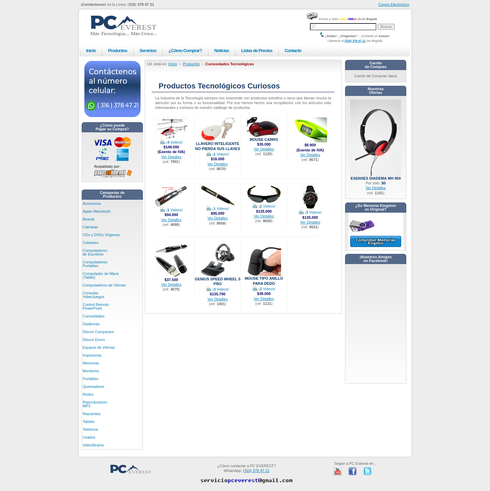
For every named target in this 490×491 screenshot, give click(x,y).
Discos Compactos (98, 332)
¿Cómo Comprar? (185, 50)
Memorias (91, 363)
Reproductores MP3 (95, 404)
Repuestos (92, 414)
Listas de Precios (256, 50)
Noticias (221, 50)
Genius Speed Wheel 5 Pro (217, 279)
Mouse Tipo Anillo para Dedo (264, 279)
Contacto (292, 50)
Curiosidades (93, 316)
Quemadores (93, 386)
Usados (89, 437)
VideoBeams (93, 445)
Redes (88, 394)
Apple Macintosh (96, 211)
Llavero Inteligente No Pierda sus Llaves (217, 144)
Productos (117, 50)
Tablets (89, 422)
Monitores (91, 371)
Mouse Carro (264, 138)
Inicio (91, 50)
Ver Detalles (171, 157)
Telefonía (90, 429)
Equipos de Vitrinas (99, 347)
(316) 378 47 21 (355, 41)
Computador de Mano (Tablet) (101, 275)
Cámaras (90, 227)
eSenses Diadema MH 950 (375, 176)
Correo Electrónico (393, 4)
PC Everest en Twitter (367, 471)
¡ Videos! (171, 142)
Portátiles (90, 379)
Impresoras (92, 355)
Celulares (90, 243)
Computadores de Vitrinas (104, 285)
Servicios (148, 50)
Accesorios (92, 203)
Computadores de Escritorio (95, 252)
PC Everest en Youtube (337, 471)
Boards (89, 219)
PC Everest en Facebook (352, 471)
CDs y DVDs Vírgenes (101, 235)
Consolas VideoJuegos (93, 295)
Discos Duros (94, 340)
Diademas (91, 324)
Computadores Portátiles (95, 264)
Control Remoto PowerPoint (96, 306)
